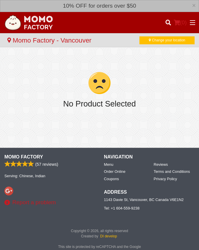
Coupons (111, 179)
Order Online (114, 171)
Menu (108, 164)
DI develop (108, 236)
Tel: (121, 208)
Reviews (161, 164)
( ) (180, 22)
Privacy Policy (165, 179)
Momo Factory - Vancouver (49, 40)
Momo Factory (23, 156)
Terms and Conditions (172, 171)
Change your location (167, 40)
